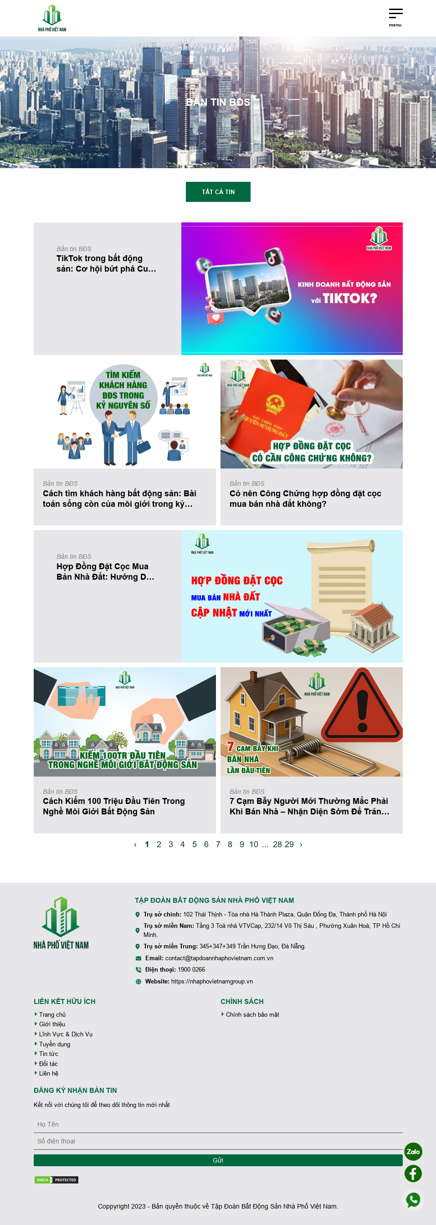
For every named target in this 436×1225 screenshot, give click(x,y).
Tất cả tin (218, 192)
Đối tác (46, 1063)
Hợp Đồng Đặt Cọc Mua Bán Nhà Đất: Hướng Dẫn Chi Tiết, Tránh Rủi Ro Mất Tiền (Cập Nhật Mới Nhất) (107, 571)
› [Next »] (301, 844)
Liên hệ (46, 1073)
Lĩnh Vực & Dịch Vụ (63, 1034)
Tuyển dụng (52, 1044)
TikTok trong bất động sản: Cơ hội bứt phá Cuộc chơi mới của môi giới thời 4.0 (107, 263)
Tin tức (46, 1053)
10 (253, 844)
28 (277, 844)
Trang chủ (50, 1014)
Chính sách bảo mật (250, 1014)
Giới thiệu (49, 1024)
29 (289, 844)
